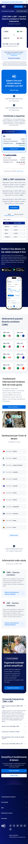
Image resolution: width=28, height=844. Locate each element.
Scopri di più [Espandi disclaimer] (20, 171)
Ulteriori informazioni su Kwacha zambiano (14, 593)
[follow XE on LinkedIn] (17, 825)
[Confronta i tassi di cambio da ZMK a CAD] (7, 355)
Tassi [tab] (9, 214)
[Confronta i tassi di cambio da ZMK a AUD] (21, 355)
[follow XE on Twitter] (14, 825)
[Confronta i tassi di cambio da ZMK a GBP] (7, 345)
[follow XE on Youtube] (24, 825)
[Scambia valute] (14, 35)
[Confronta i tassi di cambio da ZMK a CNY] (21, 366)
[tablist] (14, 214)
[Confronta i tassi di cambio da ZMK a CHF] (7, 366)
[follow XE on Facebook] (10, 825)
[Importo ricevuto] (6, 31)
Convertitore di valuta (7, 11)
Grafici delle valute (22, 11)
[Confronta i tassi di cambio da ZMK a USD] (7, 334)
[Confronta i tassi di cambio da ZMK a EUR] (21, 334)
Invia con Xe (14, 149)
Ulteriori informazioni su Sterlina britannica (14, 624)
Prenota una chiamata (14, 58)
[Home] (4, 6)
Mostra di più (14, 535)
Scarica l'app (18, 6)
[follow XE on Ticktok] (10, 829)
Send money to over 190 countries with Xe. (12, 2)
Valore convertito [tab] (18, 214)
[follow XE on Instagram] (21, 825)
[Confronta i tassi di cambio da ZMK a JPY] (21, 345)
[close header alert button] (26, 2)
